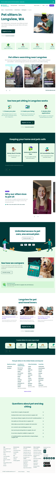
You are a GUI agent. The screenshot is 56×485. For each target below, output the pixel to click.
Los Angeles (20, 369)
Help (42, 5)
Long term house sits (37, 450)
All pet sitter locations (27, 467)
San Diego (20, 379)
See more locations (22, 388)
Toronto (29, 378)
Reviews (4, 465)
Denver (19, 376)
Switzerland (40, 385)
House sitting (35, 448)
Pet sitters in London (27, 453)
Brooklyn (19, 384)
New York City (20, 368)
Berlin (29, 376)
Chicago (19, 381)
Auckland (30, 380)
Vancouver (30, 374)
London (29, 366)
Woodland (9, 368)
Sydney (29, 368)
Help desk (5, 458)
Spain (39, 374)
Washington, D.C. (21, 383)
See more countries (42, 386)
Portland (19, 374)
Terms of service (21, 471)
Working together (16, 460)
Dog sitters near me (27, 452)
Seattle (19, 371)
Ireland (39, 383)
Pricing (4, 454)
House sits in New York (37, 453)
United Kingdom (41, 368)
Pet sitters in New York (27, 455)
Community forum (16, 450)
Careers (14, 453)
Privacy (28, 471)
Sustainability (15, 452)
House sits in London (37, 452)
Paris (29, 381)
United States (41, 366)
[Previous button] (34, 216)
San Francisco (20, 373)
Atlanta (19, 386)
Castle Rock (9, 366)
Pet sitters (25, 448)
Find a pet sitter (14, 5)
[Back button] (6, 90)
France (39, 376)
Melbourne (30, 369)
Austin (19, 378)
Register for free (8, 31)
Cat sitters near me (27, 450)
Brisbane (30, 373)
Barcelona (30, 383)
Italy (39, 381)
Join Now (51, 5)
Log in (45, 5)
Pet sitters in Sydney (27, 460)
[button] (42, 197)
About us (15, 448)
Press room (15, 457)
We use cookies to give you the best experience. (12, 1)
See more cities (31, 386)
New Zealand (41, 378)
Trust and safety (6, 456)
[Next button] (10, 90)
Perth (29, 371)
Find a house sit (22, 5)
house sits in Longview (10, 35)
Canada (40, 371)
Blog (14, 455)
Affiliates (15, 458)
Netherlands (40, 380)
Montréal (30, 385)
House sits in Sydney (37, 458)
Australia (40, 369)
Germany (40, 373)
